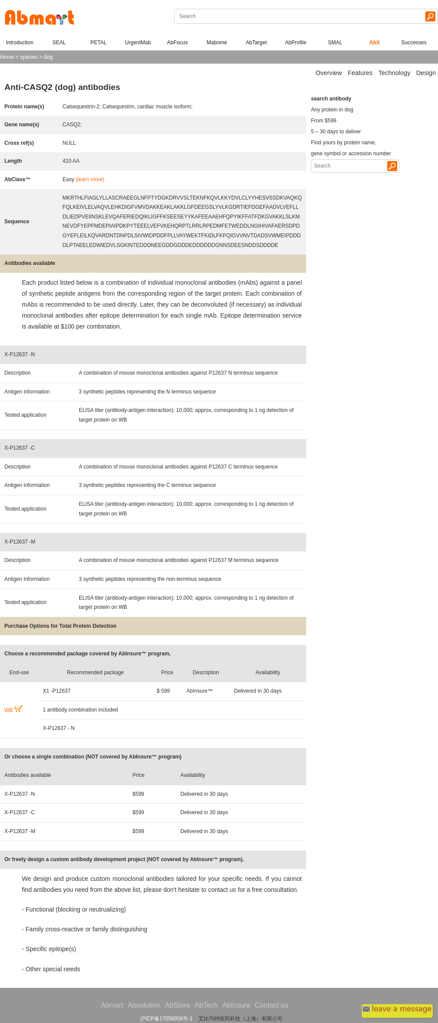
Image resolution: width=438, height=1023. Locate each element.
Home (7, 57)
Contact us (271, 1005)
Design (426, 72)
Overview (329, 72)
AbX (374, 42)
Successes (414, 42)
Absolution (144, 1005)
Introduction (20, 42)
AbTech (206, 1005)
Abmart (112, 1005)
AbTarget (256, 42)
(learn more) (90, 179)
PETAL (98, 42)
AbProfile (296, 42)
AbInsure (236, 1005)
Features (360, 72)
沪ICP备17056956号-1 (166, 1019)
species (29, 57)
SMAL (335, 42)
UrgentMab (138, 42)
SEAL (59, 42)
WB (13, 710)
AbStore (177, 1005)
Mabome (217, 42)
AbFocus (177, 42)
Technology (394, 72)
